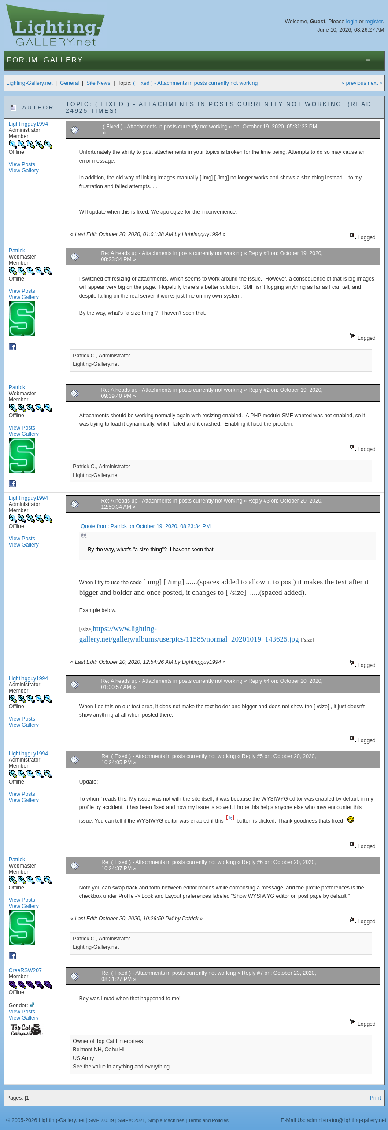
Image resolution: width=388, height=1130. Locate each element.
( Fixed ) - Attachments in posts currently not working (195, 83)
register (374, 21)
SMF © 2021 (131, 1120)
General (69, 83)
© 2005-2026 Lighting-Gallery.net (45, 1120)
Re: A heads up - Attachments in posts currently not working (172, 253)
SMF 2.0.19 (101, 1120)
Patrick (17, 251)
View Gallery (24, 171)
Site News (98, 83)
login (352, 21)
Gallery (63, 60)
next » (375, 83)
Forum (22, 60)
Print (375, 1098)
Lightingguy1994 (28, 124)
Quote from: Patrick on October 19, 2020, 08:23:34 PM (146, 526)
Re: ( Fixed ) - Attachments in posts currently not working (168, 756)
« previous (354, 83)
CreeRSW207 (25, 970)
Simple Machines (166, 1120)
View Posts (22, 164)
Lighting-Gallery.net (30, 83)
